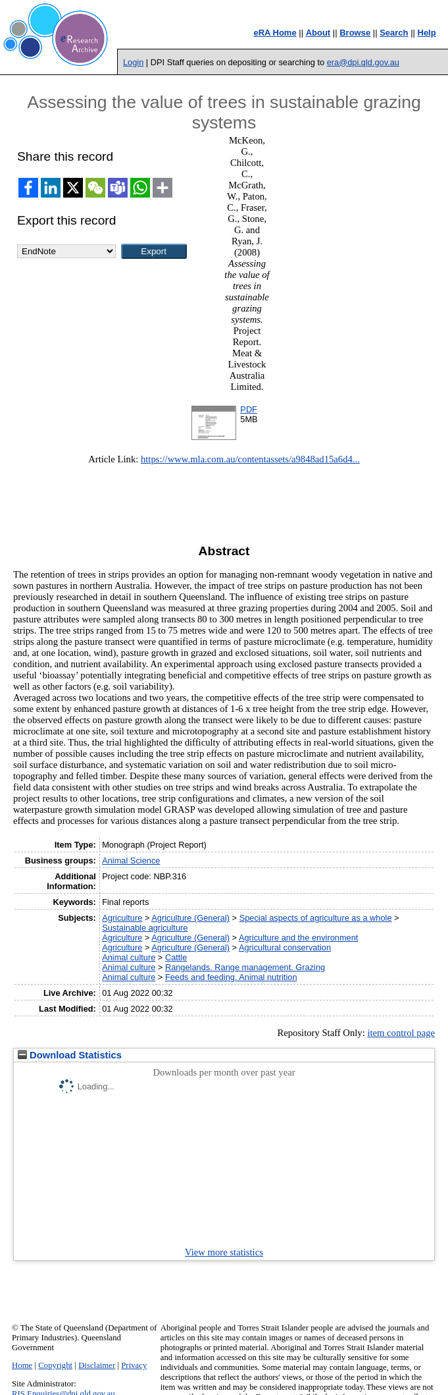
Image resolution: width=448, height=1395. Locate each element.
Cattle (176, 957)
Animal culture (128, 957)
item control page (401, 1032)
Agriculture (122, 918)
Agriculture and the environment (298, 938)
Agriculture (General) (190, 918)
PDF (248, 409)
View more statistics (224, 1252)
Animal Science (131, 860)
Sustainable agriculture (144, 928)
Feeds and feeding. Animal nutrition (231, 977)
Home (22, 1365)
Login (133, 62)
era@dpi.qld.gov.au (363, 62)
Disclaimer (96, 1365)
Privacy (134, 1365)
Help (427, 33)
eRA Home (274, 33)
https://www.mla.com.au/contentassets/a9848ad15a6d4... (250, 459)
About (318, 33)
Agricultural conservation (285, 947)
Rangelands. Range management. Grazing (245, 967)
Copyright (55, 1365)
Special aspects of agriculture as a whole (315, 918)
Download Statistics (70, 1055)
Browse (354, 33)
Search (394, 33)
